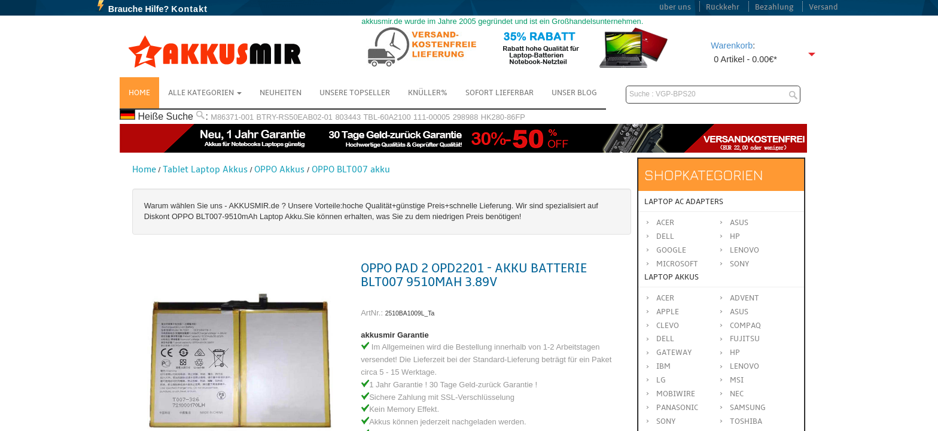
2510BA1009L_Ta (410, 313)
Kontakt (189, 9)
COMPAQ (745, 325)
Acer (665, 222)
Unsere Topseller (354, 93)
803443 (348, 117)
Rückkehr (722, 7)
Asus (739, 222)
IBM (663, 366)
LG (661, 380)
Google (671, 250)
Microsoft (677, 264)
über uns (675, 7)
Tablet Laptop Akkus (205, 169)
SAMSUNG (748, 407)
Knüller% (427, 93)
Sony (740, 264)
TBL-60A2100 (387, 117)
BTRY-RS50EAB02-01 (295, 117)
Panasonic (677, 407)
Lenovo (744, 250)
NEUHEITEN (281, 93)
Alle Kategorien (205, 93)
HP (735, 236)
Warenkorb (732, 45)
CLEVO (667, 325)
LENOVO (744, 366)
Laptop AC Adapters (683, 202)
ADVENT (744, 298)
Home (139, 93)
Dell (665, 236)
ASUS (739, 312)
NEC (737, 394)
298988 (466, 117)
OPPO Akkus (279, 169)
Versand (823, 7)
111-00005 (431, 117)
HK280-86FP (503, 117)
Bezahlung (774, 7)
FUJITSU (745, 339)
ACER (665, 298)
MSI (737, 380)
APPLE (667, 312)
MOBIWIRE (675, 394)
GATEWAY (674, 352)
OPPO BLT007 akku (351, 169)
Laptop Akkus (671, 277)
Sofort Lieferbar (499, 93)
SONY (666, 421)
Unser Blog (574, 93)
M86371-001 (232, 117)
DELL (665, 339)
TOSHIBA (746, 421)
